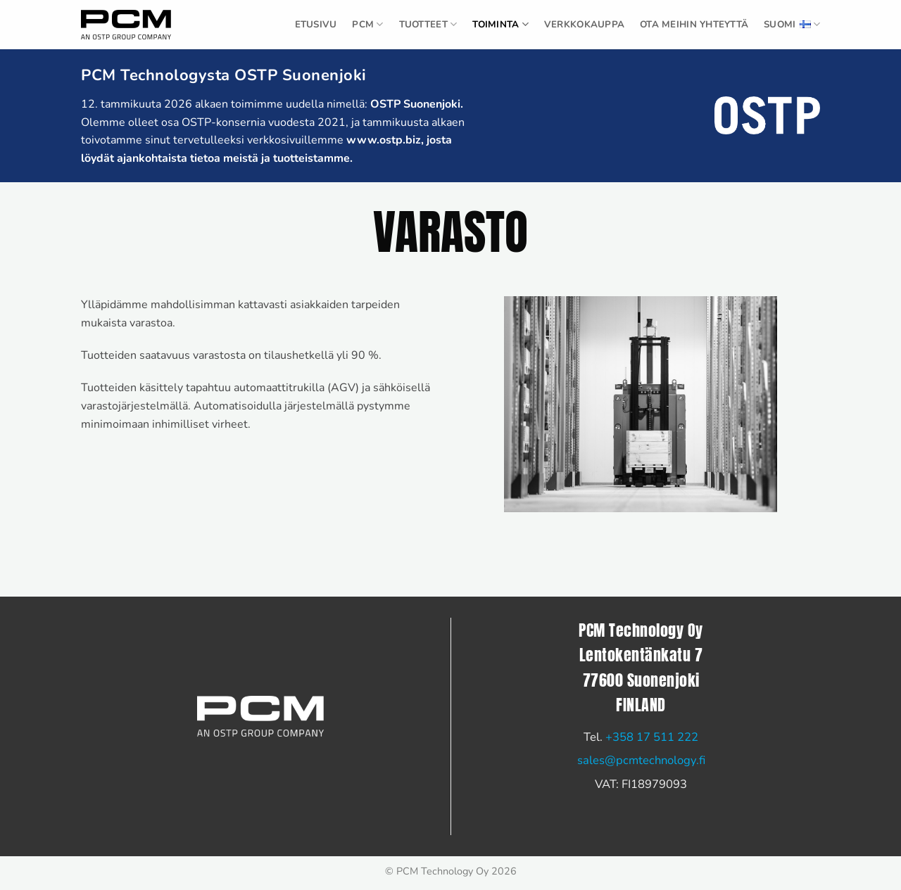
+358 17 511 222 (651, 737)
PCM (367, 24)
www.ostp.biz (383, 140)
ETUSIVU (316, 24)
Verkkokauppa (584, 24)
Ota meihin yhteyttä (694, 24)
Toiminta (500, 24)
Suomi (792, 25)
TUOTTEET (428, 24)
